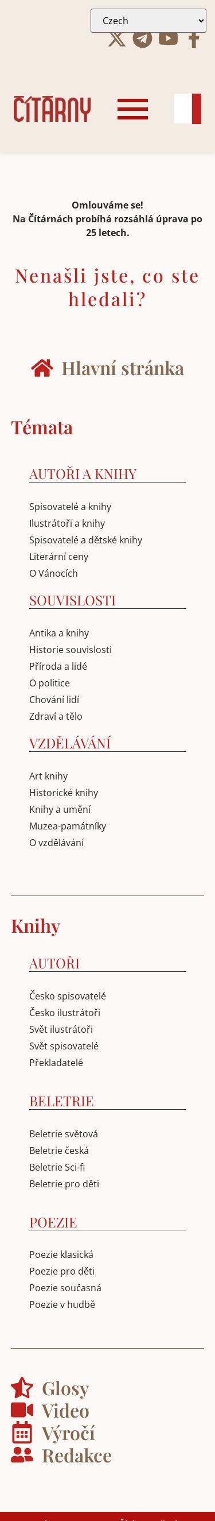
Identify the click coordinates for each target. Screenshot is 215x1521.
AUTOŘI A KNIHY (82, 473)
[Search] (183, 109)
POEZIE (53, 1222)
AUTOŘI (54, 962)
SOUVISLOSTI (72, 599)
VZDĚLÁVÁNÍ (70, 743)
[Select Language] (148, 21)
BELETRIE (61, 1100)
